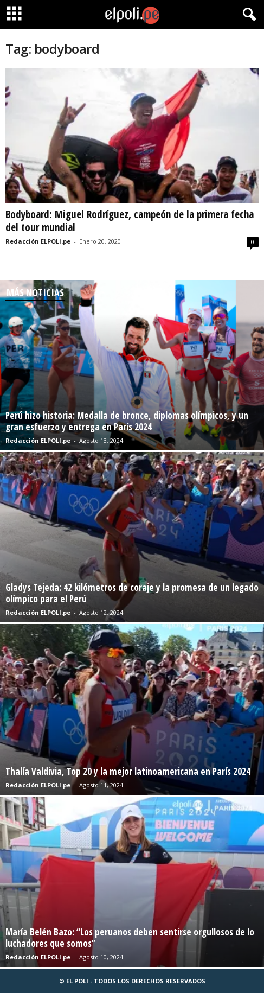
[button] (247, 15)
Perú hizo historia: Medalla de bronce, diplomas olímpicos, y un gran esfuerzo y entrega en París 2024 (126, 421)
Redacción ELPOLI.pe (37, 241)
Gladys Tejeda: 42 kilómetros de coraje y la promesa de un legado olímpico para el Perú (132, 593)
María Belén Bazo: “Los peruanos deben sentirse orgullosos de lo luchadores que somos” (129, 938)
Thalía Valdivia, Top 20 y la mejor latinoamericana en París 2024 (127, 771)
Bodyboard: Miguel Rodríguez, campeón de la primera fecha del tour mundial (129, 220)
